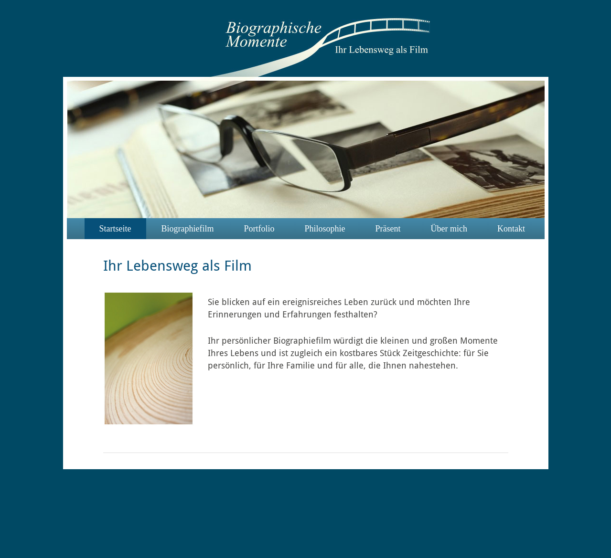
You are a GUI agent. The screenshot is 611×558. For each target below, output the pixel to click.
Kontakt (511, 228)
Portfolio (259, 228)
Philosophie (324, 228)
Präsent (388, 228)
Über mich (449, 228)
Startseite (115, 228)
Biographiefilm (187, 228)
